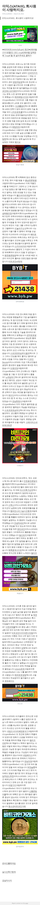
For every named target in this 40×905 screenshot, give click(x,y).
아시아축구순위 (26, 490)
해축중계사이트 (15, 550)
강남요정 (28, 761)
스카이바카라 (20, 246)
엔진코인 (21, 529)
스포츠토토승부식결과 (20, 353)
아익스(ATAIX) (7, 14)
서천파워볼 (10, 627)
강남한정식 (17, 401)
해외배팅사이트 (21, 97)
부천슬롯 (31, 767)
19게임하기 (10, 377)
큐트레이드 (9, 681)
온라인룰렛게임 (9, 863)
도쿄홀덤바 (20, 106)
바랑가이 (12, 785)
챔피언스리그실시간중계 (20, 511)
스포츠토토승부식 (12, 410)
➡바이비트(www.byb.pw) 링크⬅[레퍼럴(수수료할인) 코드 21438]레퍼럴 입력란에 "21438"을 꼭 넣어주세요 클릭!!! (19, 52)
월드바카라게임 (23, 195)
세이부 (31, 639)
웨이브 (17, 142)
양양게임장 (17, 82)
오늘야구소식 (20, 228)
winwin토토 (20, 669)
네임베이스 (28, 755)
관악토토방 (31, 335)
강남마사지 (7, 880)
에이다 (11, 395)
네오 (32, 663)
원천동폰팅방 (10, 255)
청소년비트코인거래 (17, 806)
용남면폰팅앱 (31, 180)
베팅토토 (16, 127)
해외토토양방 (20, 675)
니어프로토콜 (16, 112)
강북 (23, 648)
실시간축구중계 (9, 872)
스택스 (11, 505)
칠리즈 (34, 553)
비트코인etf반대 (15, 261)
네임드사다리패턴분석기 (17, 731)
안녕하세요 (19, 523)
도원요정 (14, 368)
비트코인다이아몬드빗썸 (22, 633)
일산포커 (23, 535)
